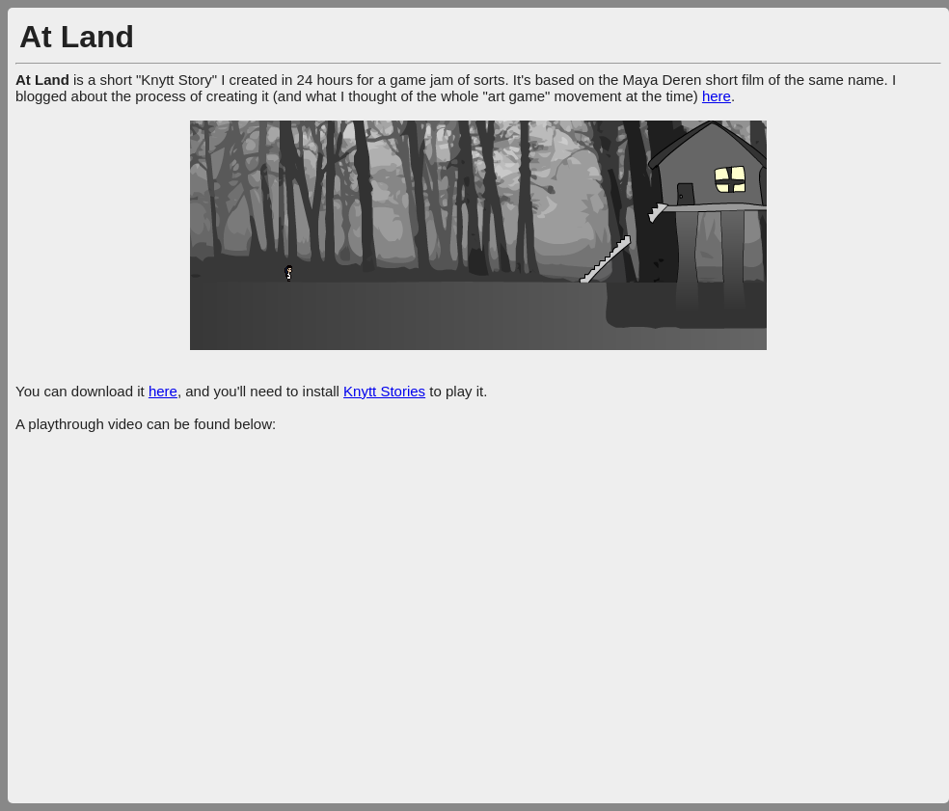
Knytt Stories (384, 391)
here (716, 96)
